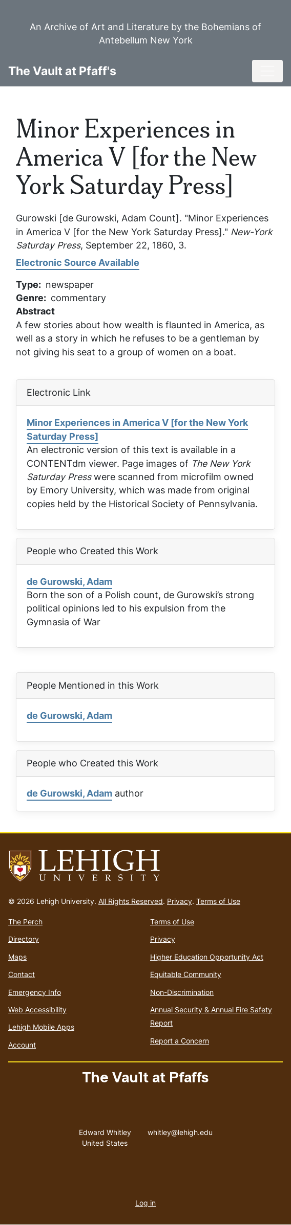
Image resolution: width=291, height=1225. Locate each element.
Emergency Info (34, 992)
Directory (23, 939)
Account (22, 1045)
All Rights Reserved (130, 901)
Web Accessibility (37, 1009)
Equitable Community (185, 974)
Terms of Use (218, 901)
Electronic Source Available (77, 262)
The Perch (25, 921)
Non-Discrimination (182, 992)
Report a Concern (179, 1041)
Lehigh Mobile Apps (41, 1027)
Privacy (179, 901)
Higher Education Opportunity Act (206, 957)
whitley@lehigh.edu (180, 1130)
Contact (21, 974)
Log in (145, 1203)
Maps (17, 957)
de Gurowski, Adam (69, 581)
